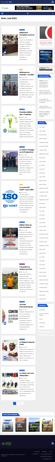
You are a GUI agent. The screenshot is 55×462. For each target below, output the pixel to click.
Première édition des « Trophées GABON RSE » (25, 114)
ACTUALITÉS (37, 451)
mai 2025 (42, 169)
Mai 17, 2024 (24, 378)
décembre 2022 (43, 280)
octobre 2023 (43, 241)
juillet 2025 (42, 161)
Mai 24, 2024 (24, 230)
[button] (52, 13)
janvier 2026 (42, 138)
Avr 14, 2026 (34, 429)
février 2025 (42, 180)
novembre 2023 (43, 238)
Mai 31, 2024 (24, 37)
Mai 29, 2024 (24, 77)
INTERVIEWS (35, 454)
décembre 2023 (43, 234)
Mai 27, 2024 (24, 154)
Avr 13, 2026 (47, 429)
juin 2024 (41, 211)
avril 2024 (42, 218)
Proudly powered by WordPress (8, 454)
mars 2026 (42, 131)
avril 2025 (42, 173)
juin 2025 (41, 165)
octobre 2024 (43, 196)
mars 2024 (42, 222)
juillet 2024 (42, 207)
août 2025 (42, 157)
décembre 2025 (43, 142)
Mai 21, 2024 (24, 347)
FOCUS (50, 451)
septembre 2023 (44, 245)
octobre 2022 (43, 287)
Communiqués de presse (46, 454)
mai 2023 (42, 260)
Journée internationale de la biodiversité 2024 (26, 307)
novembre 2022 (43, 283)
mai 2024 (42, 215)
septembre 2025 (44, 154)
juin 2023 (41, 257)
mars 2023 (42, 268)
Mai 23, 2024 (24, 272)
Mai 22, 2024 (24, 309)
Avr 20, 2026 (8, 429)
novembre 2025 (43, 146)
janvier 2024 (42, 230)
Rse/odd (41, 326)
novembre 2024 (43, 192)
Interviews (22, 264)
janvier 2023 (42, 276)
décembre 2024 (43, 188)
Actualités (22, 29)
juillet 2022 (42, 299)
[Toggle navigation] (27, 13)
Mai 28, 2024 (24, 117)
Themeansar (4, 455)
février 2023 (42, 272)
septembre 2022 (44, 291)
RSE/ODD (44, 451)
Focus (21, 69)
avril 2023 (42, 264)
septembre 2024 (44, 199)
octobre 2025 (43, 150)
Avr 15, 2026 (21, 429)
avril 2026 (42, 127)
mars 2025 (42, 176)
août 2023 (42, 249)
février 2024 (42, 226)
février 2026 (42, 134)
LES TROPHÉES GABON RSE (46, 456)
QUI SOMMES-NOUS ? (47, 458)
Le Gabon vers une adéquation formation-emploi (26, 375)
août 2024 (42, 203)
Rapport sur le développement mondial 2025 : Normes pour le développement (43, 83)
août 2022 (42, 295)
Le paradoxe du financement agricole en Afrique (45, 100)
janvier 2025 (42, 184)
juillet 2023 (42, 253)
